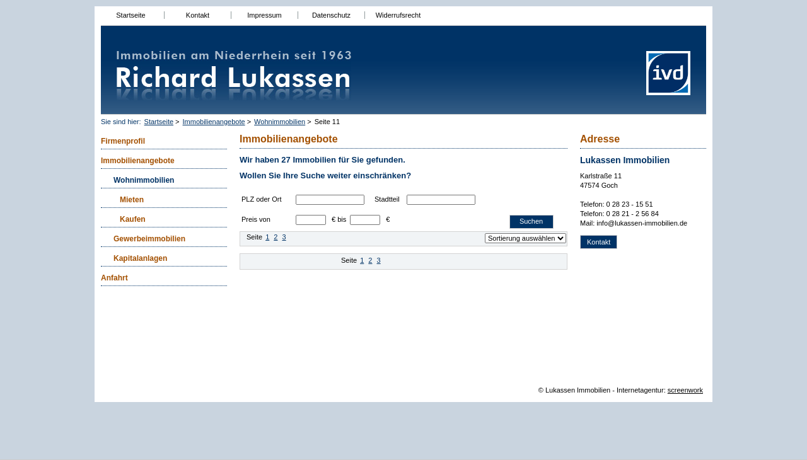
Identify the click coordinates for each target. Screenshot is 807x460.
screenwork (685, 390)
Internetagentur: (641, 390)
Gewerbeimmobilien (149, 238)
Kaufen (133, 219)
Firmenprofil (123, 141)
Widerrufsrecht (398, 15)
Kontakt (197, 15)
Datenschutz (331, 15)
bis (341, 219)
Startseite (130, 15)
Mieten (132, 199)
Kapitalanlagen (140, 258)
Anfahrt (114, 277)
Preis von (255, 219)
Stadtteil (387, 199)
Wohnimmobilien (279, 121)
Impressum (264, 15)
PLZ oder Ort (261, 199)
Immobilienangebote (214, 121)
